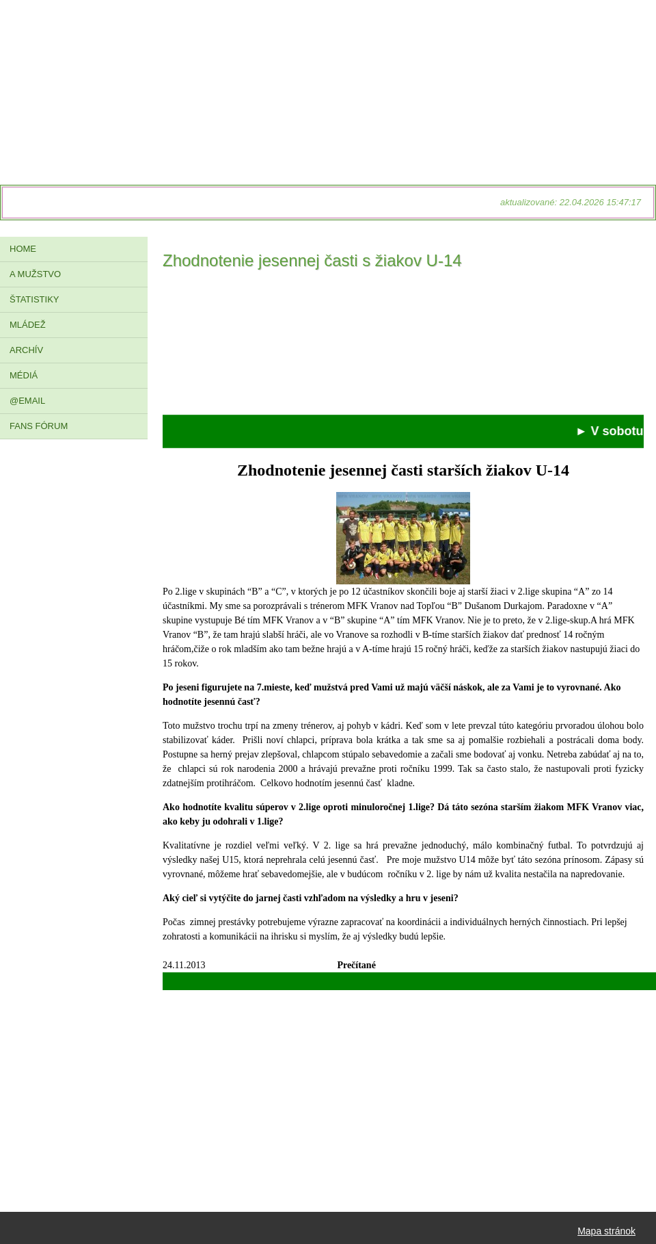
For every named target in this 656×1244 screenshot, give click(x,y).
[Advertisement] (403, 346)
